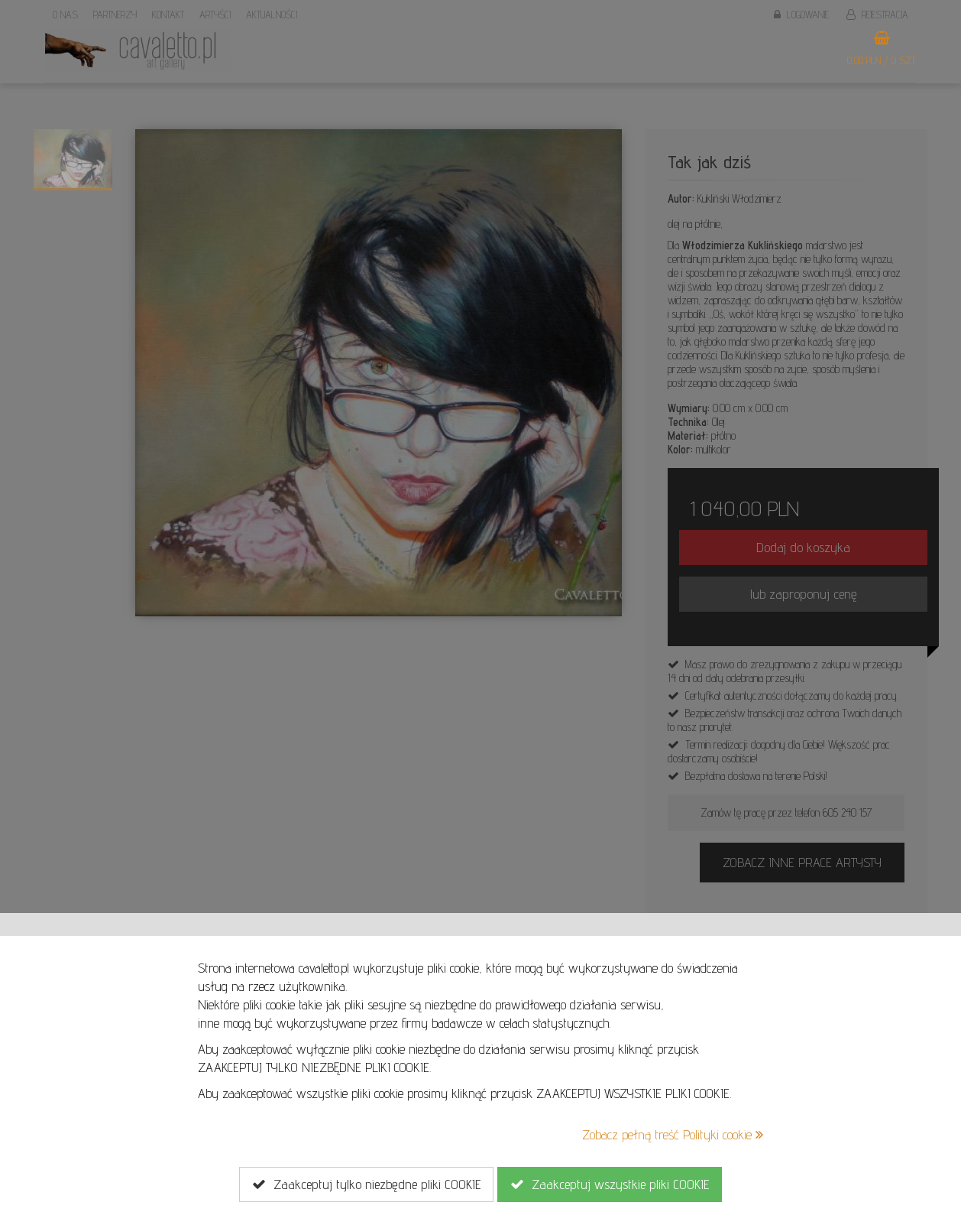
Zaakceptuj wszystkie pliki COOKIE (609, 1184)
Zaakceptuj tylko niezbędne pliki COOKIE (366, 1184)
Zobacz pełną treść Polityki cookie (672, 1134)
